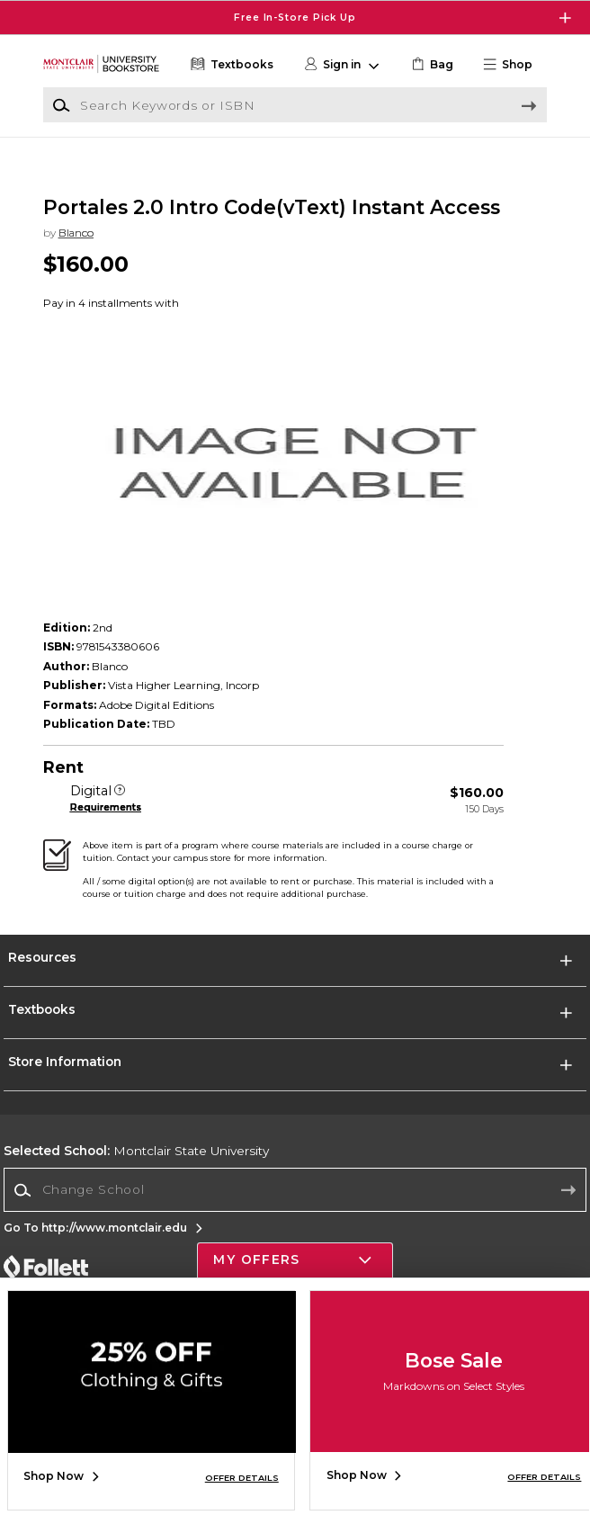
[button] (513, 65)
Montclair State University (136, 1168)
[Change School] (295, 1208)
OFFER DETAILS (242, 1478)
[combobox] (295, 1208)
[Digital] (119, 809)
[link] (430, 65)
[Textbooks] (230, 65)
